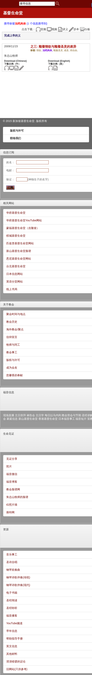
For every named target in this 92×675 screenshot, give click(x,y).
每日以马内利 (53, 415)
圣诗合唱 (11, 562)
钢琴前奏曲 (13, 569)
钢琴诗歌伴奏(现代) (18, 585)
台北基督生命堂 (16, 266)
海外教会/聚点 (15, 329)
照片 (9, 466)
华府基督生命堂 (16, 212)
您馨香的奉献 (14, 375)
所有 (44, 121)
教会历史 (11, 321)
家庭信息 (12, 418)
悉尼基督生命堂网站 (18, 258)
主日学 (40, 415)
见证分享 (11, 458)
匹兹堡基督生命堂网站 (20, 243)
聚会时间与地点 (16, 314)
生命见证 (8, 433)
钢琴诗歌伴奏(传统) (18, 577)
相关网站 (8, 203)
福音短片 (81, 418)
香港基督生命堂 (48, 418)
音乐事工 (11, 554)
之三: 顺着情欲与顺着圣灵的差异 (53, 46)
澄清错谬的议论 (16, 661)
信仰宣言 (11, 337)
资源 (6, 529)
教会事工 (11, 352)
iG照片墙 (11, 504)
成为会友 (11, 367)
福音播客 (11, 615)
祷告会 (31, 415)
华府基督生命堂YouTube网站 (24, 220)
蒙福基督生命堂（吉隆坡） (22, 228)
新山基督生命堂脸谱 (18, 251)
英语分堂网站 (14, 281)
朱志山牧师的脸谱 (17, 497)
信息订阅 (8, 152)
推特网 (10, 512)
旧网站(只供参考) (16, 669)
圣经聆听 (11, 608)
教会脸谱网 (13, 489)
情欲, (39, 50)
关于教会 (8, 304)
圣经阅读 (11, 600)
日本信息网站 (14, 273)
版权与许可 (17, 130)
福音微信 (11, 474)
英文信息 (11, 646)
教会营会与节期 (71, 415)
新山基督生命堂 (28, 418)
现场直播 (8, 415)
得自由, (74, 50)
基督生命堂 (13, 13)
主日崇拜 (20, 415)
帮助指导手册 (14, 638)
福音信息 (8, 392)
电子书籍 (11, 592)
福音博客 (11, 481)
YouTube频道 (14, 623)
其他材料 (11, 653)
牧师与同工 (13, 344)
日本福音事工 (66, 418)
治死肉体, (48, 50)
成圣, (67, 50)
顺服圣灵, (58, 50)
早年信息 (11, 630)
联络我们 (15, 138)
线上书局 (11, 289)
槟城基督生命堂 (16, 235)
